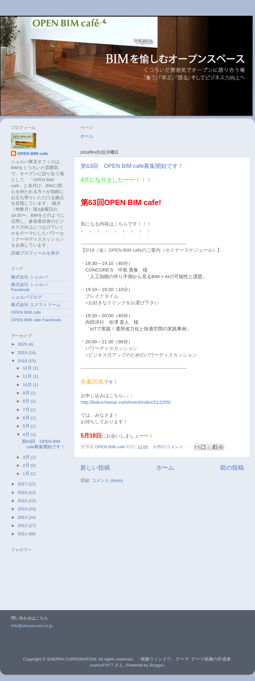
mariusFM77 (102, 665)
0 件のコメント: (169, 446)
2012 (23, 525)
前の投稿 (232, 467)
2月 (27, 465)
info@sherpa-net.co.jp (32, 625)
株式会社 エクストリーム (36, 304)
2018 (23, 360)
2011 (23, 533)
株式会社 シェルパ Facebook (29, 287)
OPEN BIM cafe (32, 153)
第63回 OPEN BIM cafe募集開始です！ (132, 166)
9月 (27, 393)
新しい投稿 (95, 467)
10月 (28, 384)
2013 (23, 517)
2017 (23, 484)
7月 (27, 409)
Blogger (157, 665)
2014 (23, 508)
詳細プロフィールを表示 (35, 253)
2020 (23, 344)
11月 (28, 376)
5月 (27, 426)
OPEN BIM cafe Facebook (36, 320)
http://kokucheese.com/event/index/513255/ (126, 402)
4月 (27, 434)
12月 (28, 368)
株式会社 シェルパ (29, 277)
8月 (27, 401)
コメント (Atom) (107, 480)
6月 (27, 417)
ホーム (87, 136)
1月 (27, 473)
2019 (23, 352)
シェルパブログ (26, 297)
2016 (23, 492)
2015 (23, 500)
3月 (27, 457)
